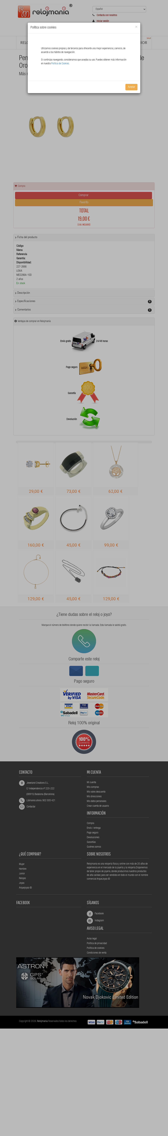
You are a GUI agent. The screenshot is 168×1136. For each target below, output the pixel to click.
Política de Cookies (60, 63)
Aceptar (131, 87)
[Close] (136, 27)
